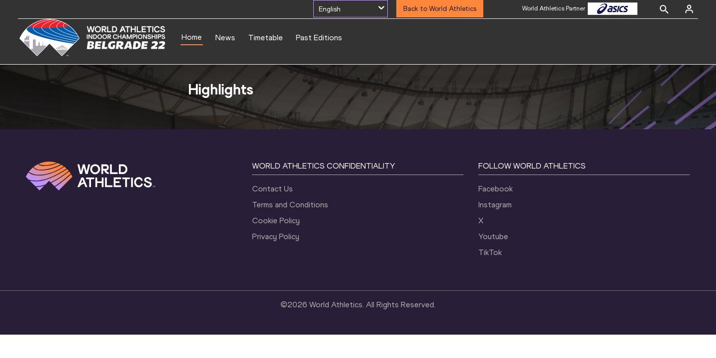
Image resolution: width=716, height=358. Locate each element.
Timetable (265, 37)
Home (191, 37)
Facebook (495, 188)
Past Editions (319, 37)
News (225, 37)
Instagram (495, 204)
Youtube (493, 236)
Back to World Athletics (439, 8)
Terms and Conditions (290, 204)
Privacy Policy (275, 236)
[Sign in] (689, 9)
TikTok (490, 252)
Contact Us (272, 188)
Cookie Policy (276, 220)
